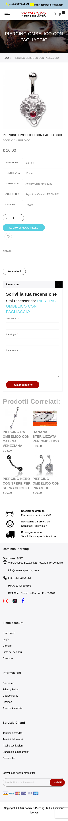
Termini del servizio (13, 739)
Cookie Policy (10, 695)
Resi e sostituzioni (13, 745)
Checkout (8, 658)
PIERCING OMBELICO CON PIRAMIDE (46, 483)
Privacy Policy (10, 689)
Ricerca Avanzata (12, 708)
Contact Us (9, 758)
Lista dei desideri (12, 652)
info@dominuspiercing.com (46, 5)
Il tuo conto (9, 633)
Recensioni (14, 271)
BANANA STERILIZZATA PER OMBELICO (46, 436)
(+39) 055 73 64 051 (17, 4)
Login (6, 639)
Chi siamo (8, 683)
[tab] (14, 271)
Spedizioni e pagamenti (16, 751)
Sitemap (7, 702)
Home (6, 58)
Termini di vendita (12, 733)
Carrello (7, 645)
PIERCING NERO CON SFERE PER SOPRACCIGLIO (17, 483)
